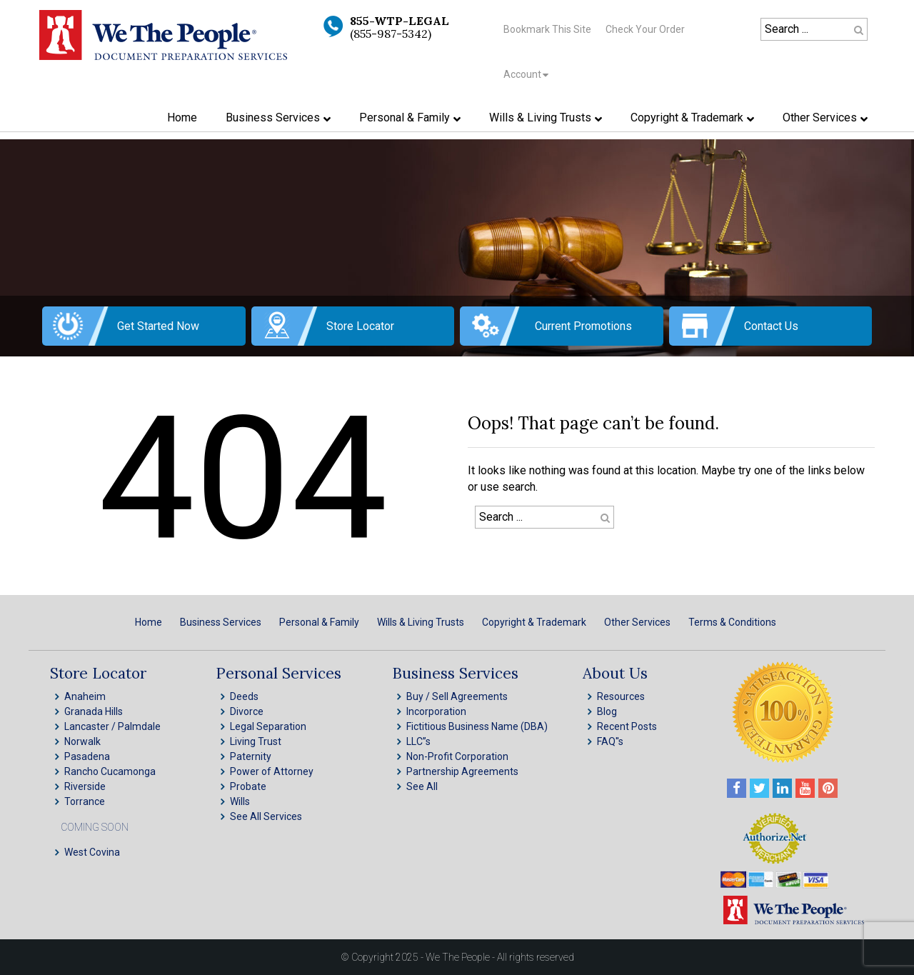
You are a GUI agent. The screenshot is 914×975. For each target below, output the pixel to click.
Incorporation (436, 711)
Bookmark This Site (547, 29)
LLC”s (418, 741)
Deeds (244, 696)
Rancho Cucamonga (110, 771)
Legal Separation (268, 726)
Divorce (246, 711)
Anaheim (85, 696)
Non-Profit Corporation (457, 756)
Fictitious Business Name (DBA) (477, 726)
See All (422, 786)
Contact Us (771, 326)
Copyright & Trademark (534, 622)
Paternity (250, 756)
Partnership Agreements (462, 771)
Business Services (220, 622)
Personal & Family (319, 622)
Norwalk (82, 741)
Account (522, 74)
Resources (621, 696)
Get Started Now (158, 326)
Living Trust (255, 741)
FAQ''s (610, 741)
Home (148, 622)
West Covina (92, 852)
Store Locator (360, 326)
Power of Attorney (271, 771)
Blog (607, 711)
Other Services (637, 622)
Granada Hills (93, 711)
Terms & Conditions (732, 622)
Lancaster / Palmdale (112, 726)
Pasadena (87, 756)
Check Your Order (645, 29)
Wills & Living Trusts (420, 622)
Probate (248, 786)
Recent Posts (627, 726)
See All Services (266, 816)
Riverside (85, 786)
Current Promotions (583, 326)
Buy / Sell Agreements (457, 696)
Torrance (84, 801)
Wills (240, 801)
